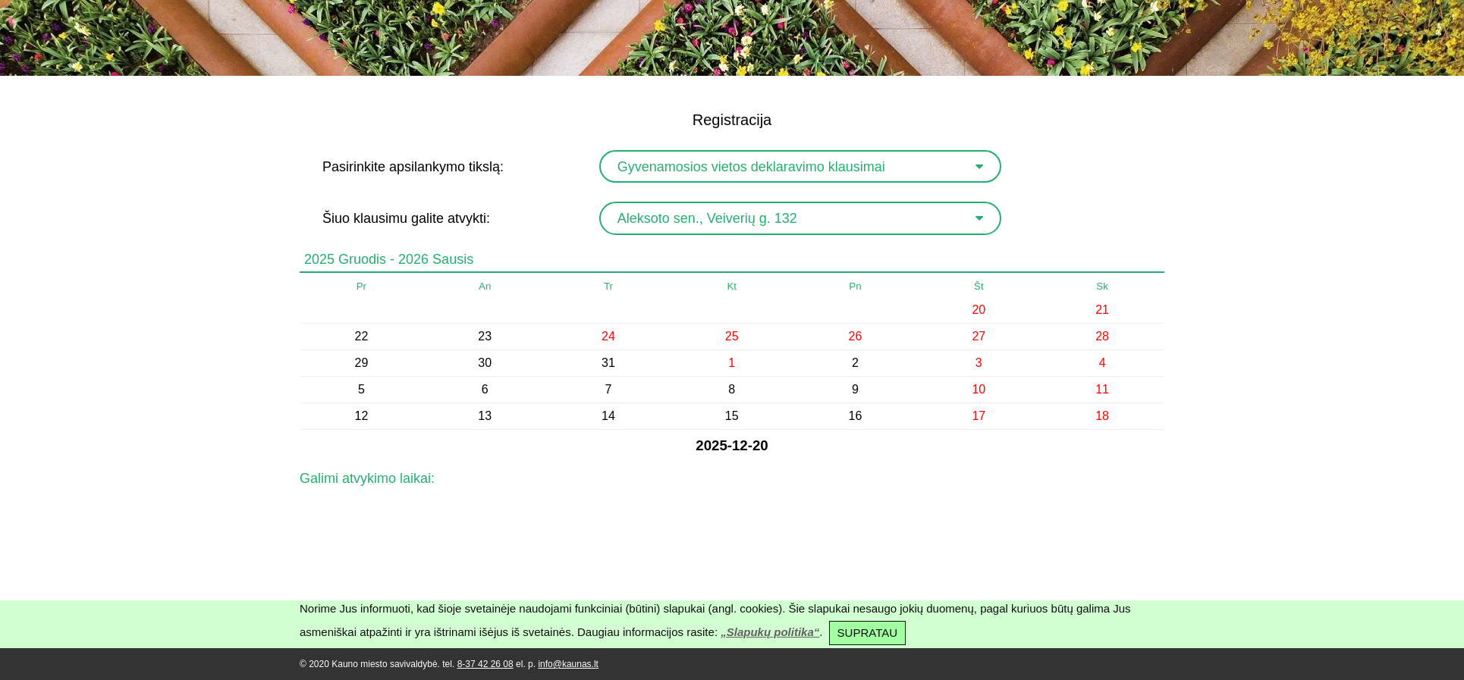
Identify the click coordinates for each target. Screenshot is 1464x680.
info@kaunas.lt (568, 664)
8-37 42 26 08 (485, 664)
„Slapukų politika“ (770, 631)
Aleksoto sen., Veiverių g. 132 (707, 218)
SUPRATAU (867, 632)
